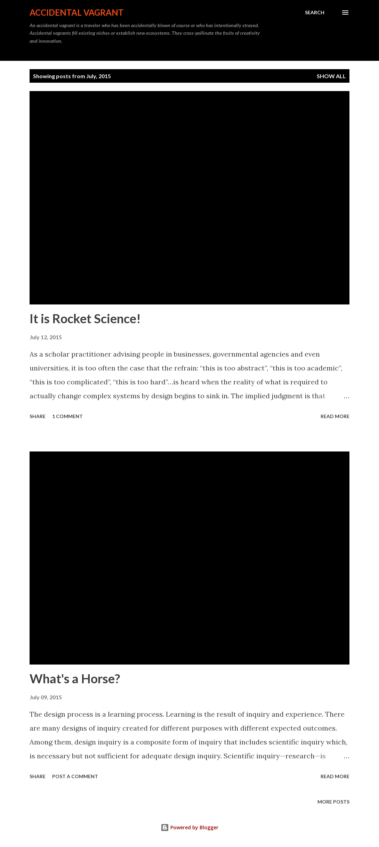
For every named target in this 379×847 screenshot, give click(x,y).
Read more (335, 416)
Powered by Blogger (189, 827)
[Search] (314, 12)
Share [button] (38, 416)
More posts (333, 802)
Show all (331, 76)
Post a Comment (75, 776)
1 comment (67, 416)
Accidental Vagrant (77, 12)
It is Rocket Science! (85, 318)
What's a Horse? (75, 678)
